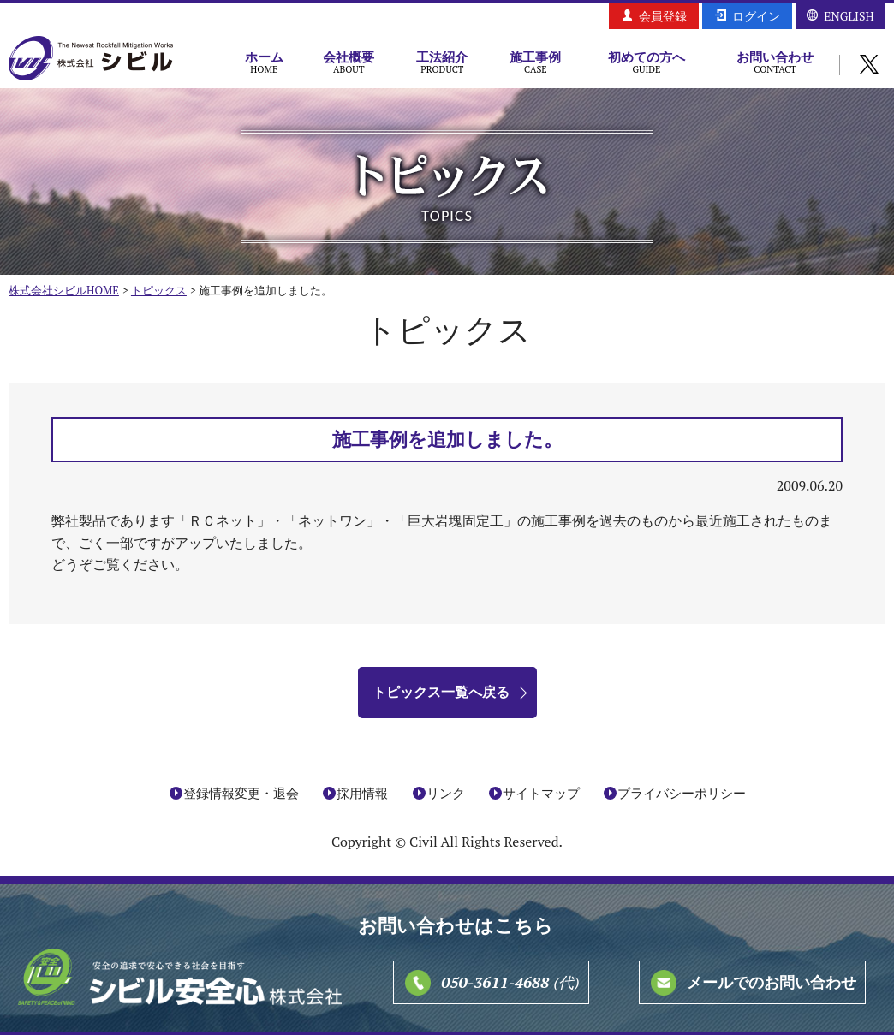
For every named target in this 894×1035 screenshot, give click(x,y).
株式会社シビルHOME (64, 290)
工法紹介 (442, 61)
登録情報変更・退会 (241, 792)
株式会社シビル (91, 59)
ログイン (756, 16)
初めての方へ (646, 61)
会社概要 (349, 61)
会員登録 (663, 16)
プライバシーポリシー (681, 792)
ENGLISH (848, 16)
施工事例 (536, 61)
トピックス (159, 290)
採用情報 (362, 792)
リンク (445, 792)
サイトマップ (541, 792)
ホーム (264, 61)
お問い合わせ (775, 61)
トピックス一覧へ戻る (441, 691)
